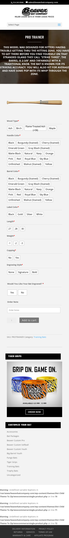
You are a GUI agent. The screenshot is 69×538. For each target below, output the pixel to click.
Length (11, 221)
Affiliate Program (43, 535)
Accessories (12, 431)
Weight (11, 236)
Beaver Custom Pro (16, 440)
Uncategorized (13, 475)
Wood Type (13, 121)
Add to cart (29, 320)
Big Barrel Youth (14, 453)
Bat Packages (13, 436)
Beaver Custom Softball (18, 444)
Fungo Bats (12, 457)
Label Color (13, 207)
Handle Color (14, 135)
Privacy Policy (46, 528)
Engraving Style (15, 264)
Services (30, 532)
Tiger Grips (12, 462)
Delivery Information (23, 528)
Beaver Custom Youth (17, 449)
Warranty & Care (22, 535)
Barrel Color (13, 171)
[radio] (10, 128)
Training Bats (40, 337)
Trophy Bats (12, 470)
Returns (18, 532)
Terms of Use (45, 532)
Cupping (11, 250)
